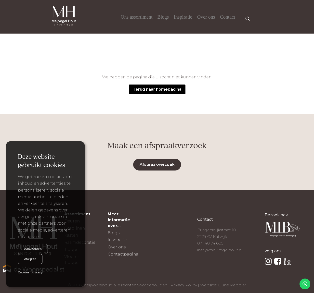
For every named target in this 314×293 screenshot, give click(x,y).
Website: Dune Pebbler (223, 285)
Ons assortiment (136, 17)
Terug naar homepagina (157, 89)
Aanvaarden (33, 249)
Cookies (23, 272)
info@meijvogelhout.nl (219, 250)
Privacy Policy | (185, 285)
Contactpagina (123, 254)
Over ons (206, 17)
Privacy (36, 272)
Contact (227, 17)
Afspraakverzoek (157, 164)
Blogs (163, 17)
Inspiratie (183, 17)
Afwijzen (30, 259)
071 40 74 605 (210, 243)
